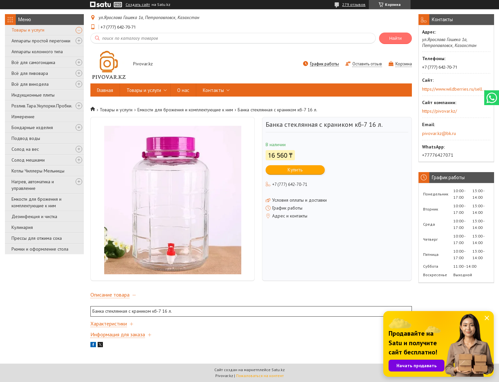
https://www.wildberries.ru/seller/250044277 (454, 89)
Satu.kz (278, 369)
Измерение (23, 117)
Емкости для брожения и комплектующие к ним (36, 202)
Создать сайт (138, 4)
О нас (183, 90)
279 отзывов (354, 4)
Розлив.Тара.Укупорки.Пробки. (42, 106)
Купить (295, 170)
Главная (105, 90)
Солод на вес (25, 149)
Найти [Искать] (395, 38)
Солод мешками (28, 160)
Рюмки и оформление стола (40, 249)
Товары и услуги (28, 30)
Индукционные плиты (33, 95)
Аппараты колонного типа (37, 52)
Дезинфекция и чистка (34, 216)
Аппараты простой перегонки (41, 41)
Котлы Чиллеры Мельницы (38, 171)
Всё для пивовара (30, 73)
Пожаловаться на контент (260, 375)
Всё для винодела (30, 84)
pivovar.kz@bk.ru (439, 133)
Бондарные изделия (32, 127)
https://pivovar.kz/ (439, 111)
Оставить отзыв (367, 64)
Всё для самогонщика (33, 62)
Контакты (213, 90)
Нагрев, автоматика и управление (33, 185)
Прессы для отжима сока (37, 238)
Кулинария (22, 227)
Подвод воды (26, 138)
